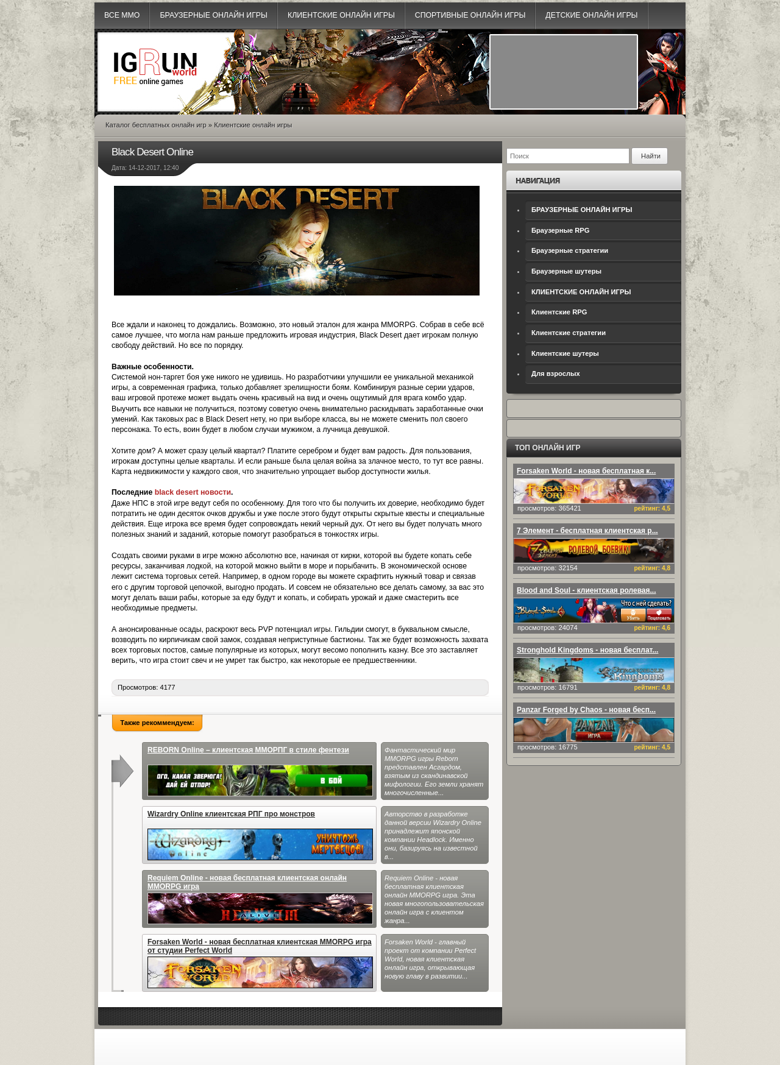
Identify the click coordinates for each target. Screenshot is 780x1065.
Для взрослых (555, 373)
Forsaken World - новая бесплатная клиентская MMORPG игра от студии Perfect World (260, 963)
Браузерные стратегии (569, 250)
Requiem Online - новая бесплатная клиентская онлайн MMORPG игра (260, 899)
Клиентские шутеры (565, 353)
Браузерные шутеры (566, 271)
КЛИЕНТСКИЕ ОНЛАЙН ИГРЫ (581, 291)
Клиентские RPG (559, 312)
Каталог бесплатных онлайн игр (156, 125)
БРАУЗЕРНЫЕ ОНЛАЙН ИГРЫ (581, 209)
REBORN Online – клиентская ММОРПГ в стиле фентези (260, 771)
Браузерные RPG (560, 230)
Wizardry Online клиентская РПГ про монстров (260, 835)
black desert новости (193, 492)
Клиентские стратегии (568, 332)
